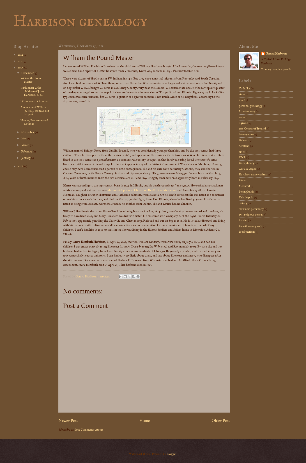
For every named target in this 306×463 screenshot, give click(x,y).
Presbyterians (247, 232)
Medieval (244, 186)
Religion (244, 140)
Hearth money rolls (250, 226)
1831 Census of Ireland (252, 129)
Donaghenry (246, 163)
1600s (242, 117)
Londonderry (247, 111)
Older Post (221, 421)
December (28, 73)
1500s (242, 152)
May (24, 139)
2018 (20, 166)
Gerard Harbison (276, 54)
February (27, 152)
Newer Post (68, 421)
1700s (242, 100)
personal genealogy (250, 106)
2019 (20, 68)
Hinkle (243, 180)
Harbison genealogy (80, 22)
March (25, 145)
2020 (21, 61)
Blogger (172, 454)
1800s (242, 94)
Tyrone (243, 123)
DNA (242, 157)
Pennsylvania (246, 192)
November (28, 132)
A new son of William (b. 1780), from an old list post (35, 110)
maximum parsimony (251, 209)
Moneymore (246, 134)
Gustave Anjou (247, 169)
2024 (21, 55)
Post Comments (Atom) (89, 430)
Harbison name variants (253, 175)
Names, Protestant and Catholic (34, 122)
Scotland (244, 146)
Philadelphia (246, 198)
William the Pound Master (31, 80)
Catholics (244, 89)
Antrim (243, 220)
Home (144, 421)
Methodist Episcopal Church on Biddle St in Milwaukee (142, 190)
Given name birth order (35, 101)
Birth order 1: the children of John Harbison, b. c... (32, 91)
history (243, 203)
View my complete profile (276, 69)
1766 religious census (251, 215)
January (26, 158)
